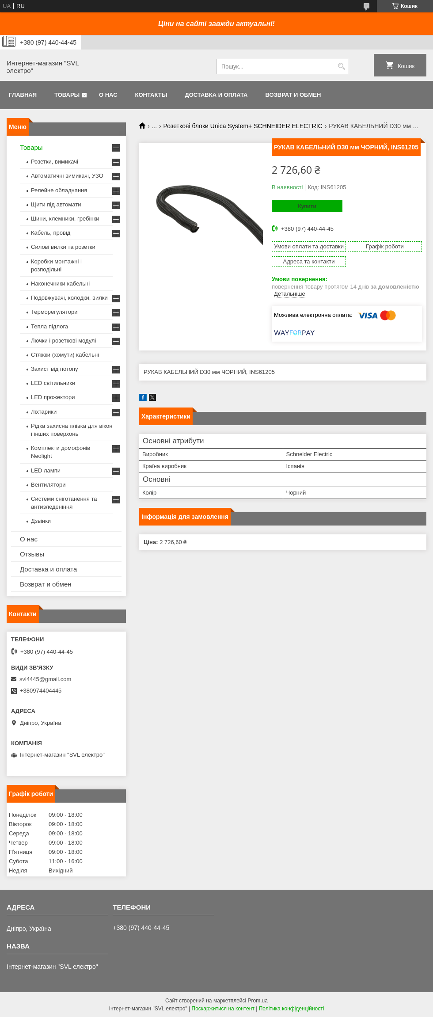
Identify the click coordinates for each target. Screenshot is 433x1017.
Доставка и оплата (216, 94)
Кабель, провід (50, 232)
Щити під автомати (56, 204)
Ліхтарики (44, 411)
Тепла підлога (49, 326)
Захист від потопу (54, 369)
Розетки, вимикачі (54, 161)
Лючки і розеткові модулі (63, 340)
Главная (23, 94)
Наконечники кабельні (60, 283)
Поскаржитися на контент (223, 1009)
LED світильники (53, 383)
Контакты (151, 94)
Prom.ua (258, 1001)
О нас (108, 94)
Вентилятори (48, 484)
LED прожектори (53, 397)
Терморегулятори (54, 312)
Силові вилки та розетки (63, 247)
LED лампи (46, 470)
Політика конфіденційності (291, 1009)
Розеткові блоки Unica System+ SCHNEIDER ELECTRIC (243, 126)
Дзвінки (41, 521)
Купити (307, 206)
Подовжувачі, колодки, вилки (69, 297)
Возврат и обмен (293, 94)
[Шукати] (341, 66)
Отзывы (32, 554)
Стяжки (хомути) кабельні (65, 354)
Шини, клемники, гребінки (65, 218)
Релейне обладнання (59, 190)
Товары (67, 94)
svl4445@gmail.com (45, 679)
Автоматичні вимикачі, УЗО (67, 175)
